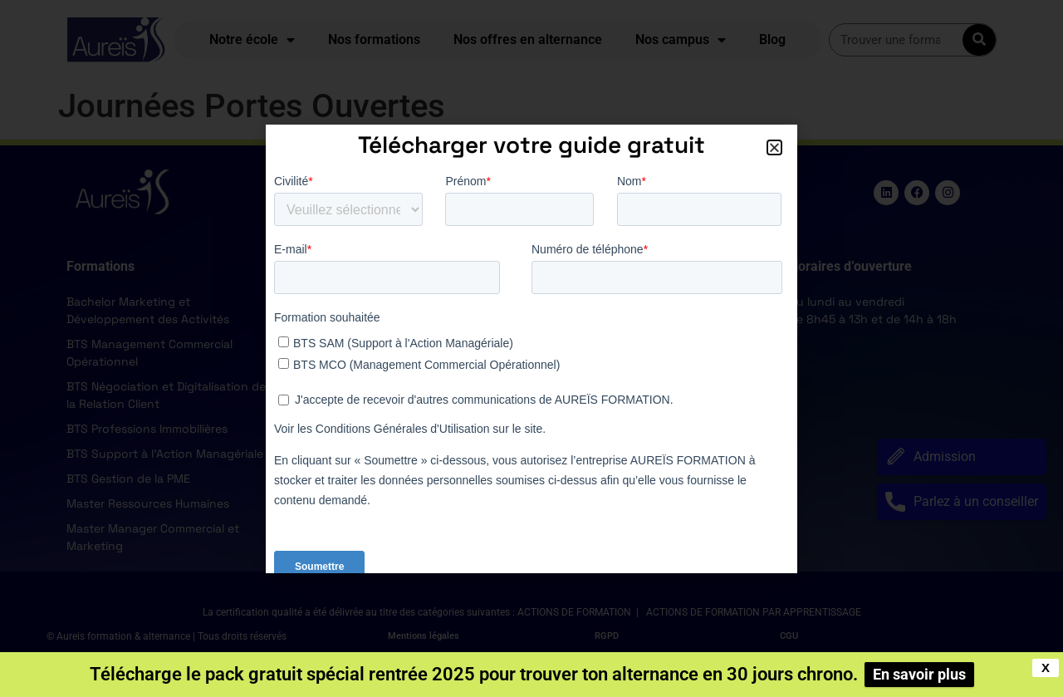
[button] (774, 147)
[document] (531, 348)
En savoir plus (919, 674)
